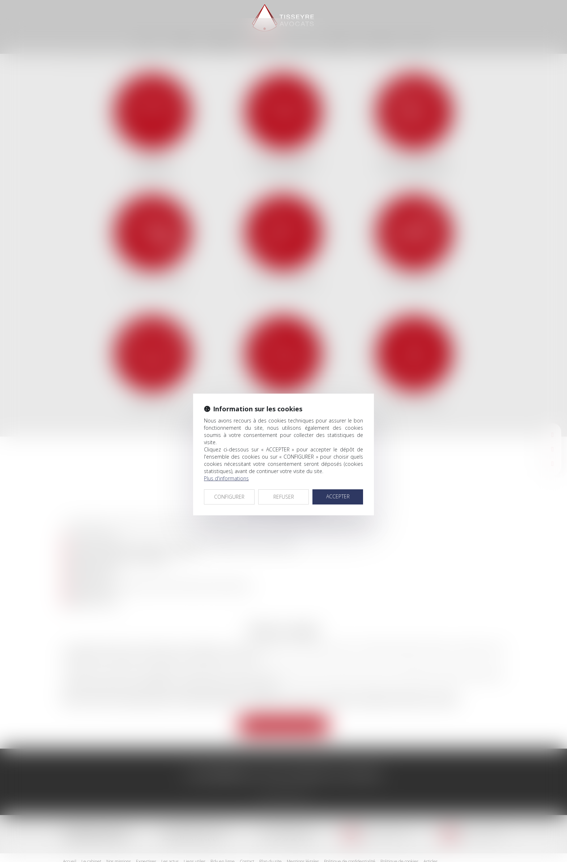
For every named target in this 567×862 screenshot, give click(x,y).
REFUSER (283, 478)
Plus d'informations (226, 460)
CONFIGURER (229, 478)
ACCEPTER (338, 478)
